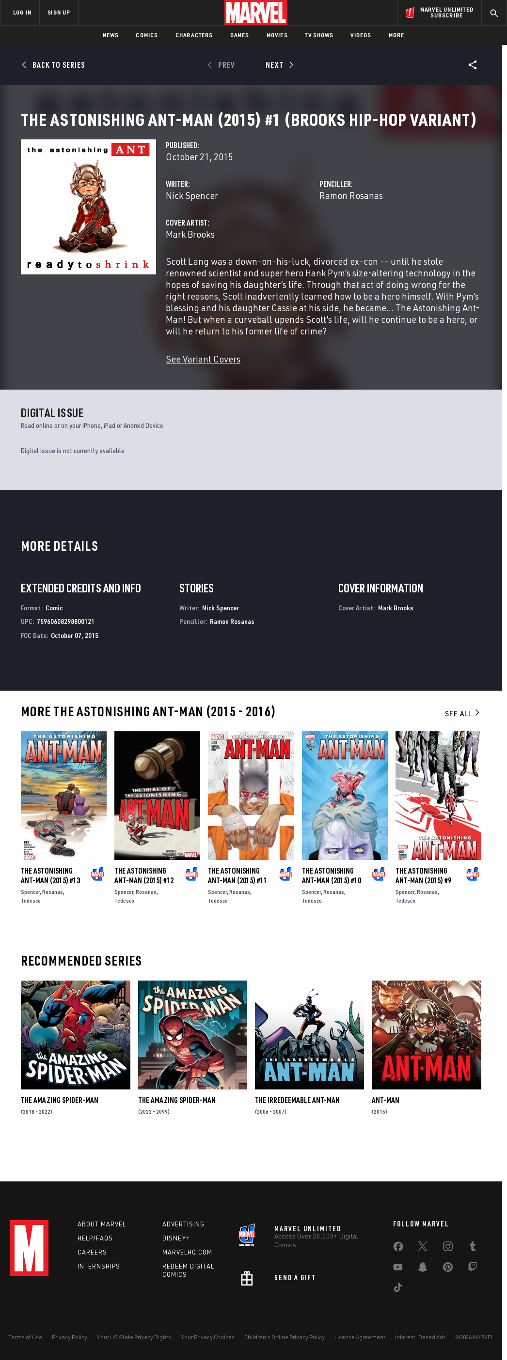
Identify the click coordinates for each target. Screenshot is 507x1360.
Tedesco (31, 933)
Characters (194, 35)
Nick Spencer (192, 228)
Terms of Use (25, 1337)
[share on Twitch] (472, 1269)
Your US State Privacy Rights (134, 1337)
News (111, 35)
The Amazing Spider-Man (59, 1133)
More (397, 35)
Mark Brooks (190, 266)
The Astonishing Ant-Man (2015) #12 (144, 908)
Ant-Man (385, 1133)
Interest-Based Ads (420, 1337)
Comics (147, 35)
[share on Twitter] (423, 1248)
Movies (277, 35)
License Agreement (359, 1337)
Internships (99, 1266)
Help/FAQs (95, 1238)
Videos (360, 35)
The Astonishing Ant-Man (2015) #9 (423, 908)
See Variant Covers (203, 391)
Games (239, 35)
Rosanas (52, 924)
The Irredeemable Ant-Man (297, 1133)
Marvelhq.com (187, 1252)
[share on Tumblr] (472, 1248)
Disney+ (176, 1238)
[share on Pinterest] (448, 1269)
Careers (92, 1252)
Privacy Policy (69, 1337)
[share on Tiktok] (398, 1289)
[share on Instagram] (448, 1248)
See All (463, 746)
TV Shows (319, 35)
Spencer (30, 924)
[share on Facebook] (398, 1249)
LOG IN (22, 12)
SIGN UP (59, 12)
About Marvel (102, 1224)
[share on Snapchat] (423, 1269)
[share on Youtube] (398, 1269)
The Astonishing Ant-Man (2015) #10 (331, 908)
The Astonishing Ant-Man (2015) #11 (237, 908)
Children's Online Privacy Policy (284, 1337)
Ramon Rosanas (351, 228)
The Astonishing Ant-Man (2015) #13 (50, 908)
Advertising (183, 1224)
